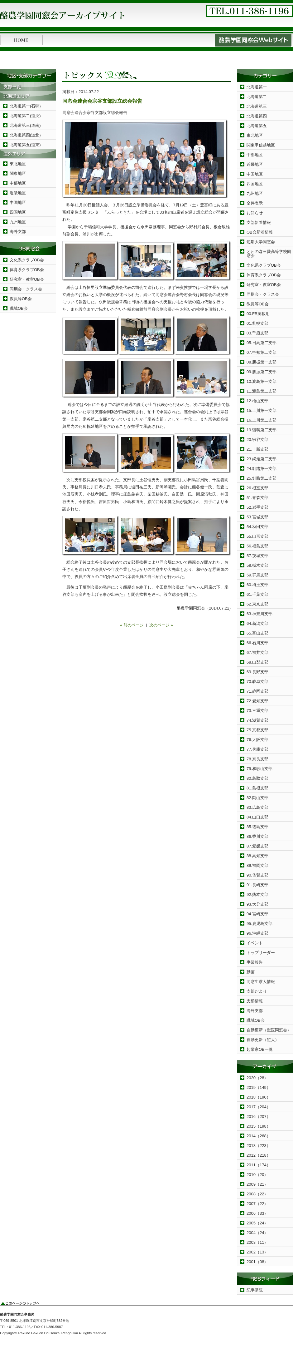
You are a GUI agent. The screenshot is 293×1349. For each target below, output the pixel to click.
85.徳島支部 (257, 826)
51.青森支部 (257, 497)
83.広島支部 (257, 807)
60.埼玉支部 (257, 584)
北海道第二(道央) (25, 115)
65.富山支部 (257, 633)
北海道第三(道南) (25, 125)
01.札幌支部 (257, 323)
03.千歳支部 (257, 333)
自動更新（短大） (263, 1039)
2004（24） (257, 1232)
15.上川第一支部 (261, 410)
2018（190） (259, 1097)
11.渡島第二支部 (261, 391)
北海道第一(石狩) (25, 106)
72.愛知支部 (257, 701)
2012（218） (259, 1155)
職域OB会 (19, 308)
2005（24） (257, 1223)
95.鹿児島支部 (259, 923)
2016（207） (259, 1116)
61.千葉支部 (257, 594)
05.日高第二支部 (261, 342)
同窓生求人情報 (261, 981)
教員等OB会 (21, 298)
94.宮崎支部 (257, 914)
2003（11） (257, 1242)
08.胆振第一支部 (261, 362)
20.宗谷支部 (257, 439)
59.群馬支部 (257, 575)
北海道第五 (257, 125)
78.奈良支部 (257, 759)
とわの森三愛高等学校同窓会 (269, 253)
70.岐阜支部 (257, 681)
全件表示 (255, 203)
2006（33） (257, 1213)
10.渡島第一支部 (261, 381)
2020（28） (257, 1077)
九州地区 (18, 222)
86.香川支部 (257, 836)
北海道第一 (257, 87)
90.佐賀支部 (257, 875)
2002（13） (257, 1252)
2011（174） (259, 1165)
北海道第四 (257, 116)
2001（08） (257, 1261)
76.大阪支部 (257, 739)
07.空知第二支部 (261, 352)
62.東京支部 (257, 604)
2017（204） (259, 1106)
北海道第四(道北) (25, 135)
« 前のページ (132, 625)
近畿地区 (18, 192)
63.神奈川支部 (259, 613)
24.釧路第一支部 (261, 468)
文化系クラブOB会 (27, 260)
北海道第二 (257, 96)
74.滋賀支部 (257, 720)
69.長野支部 (257, 672)
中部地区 (18, 183)
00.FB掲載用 (258, 313)
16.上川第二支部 (261, 420)
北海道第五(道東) (25, 144)
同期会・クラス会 (26, 289)
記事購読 (255, 1290)
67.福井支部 (257, 652)
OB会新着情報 (260, 232)
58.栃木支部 (257, 565)
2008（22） (257, 1194)
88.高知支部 (257, 855)
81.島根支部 (257, 788)
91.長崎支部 (257, 884)
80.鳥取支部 (257, 778)
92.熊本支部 (257, 894)
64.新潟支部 (257, 623)
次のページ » (161, 625)
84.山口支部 (257, 817)
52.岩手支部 (257, 507)
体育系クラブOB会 (27, 269)
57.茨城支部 (257, 555)
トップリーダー (261, 952)
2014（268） (259, 1136)
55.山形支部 (257, 536)
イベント (255, 943)
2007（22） (257, 1203)
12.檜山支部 (257, 400)
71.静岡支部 (257, 691)
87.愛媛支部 (257, 846)
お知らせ (255, 212)
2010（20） (257, 1174)
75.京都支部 (257, 730)
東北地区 (18, 163)
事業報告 (255, 962)
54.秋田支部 (257, 526)
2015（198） (259, 1126)
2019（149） (259, 1087)
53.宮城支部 (257, 517)
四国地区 (18, 212)
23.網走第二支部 (261, 459)
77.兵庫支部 (257, 749)
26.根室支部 (257, 488)
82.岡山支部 (257, 797)
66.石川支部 (257, 642)
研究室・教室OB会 (27, 279)
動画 (251, 972)
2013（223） (259, 1145)
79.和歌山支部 (259, 768)
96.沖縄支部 (257, 933)
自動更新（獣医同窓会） (269, 1030)
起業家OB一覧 (260, 1049)
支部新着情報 (259, 222)
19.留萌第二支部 (261, 429)
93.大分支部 (257, 904)
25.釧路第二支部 (261, 478)
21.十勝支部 (257, 449)
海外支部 (18, 231)
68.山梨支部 (257, 662)
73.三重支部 (257, 710)
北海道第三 (257, 106)
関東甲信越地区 (261, 145)
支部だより (257, 991)
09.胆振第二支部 (261, 371)
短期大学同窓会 (261, 242)
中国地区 (18, 202)
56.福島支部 (257, 546)
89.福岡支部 (257, 865)
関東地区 (18, 173)
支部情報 (255, 1001)
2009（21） (257, 1184)
